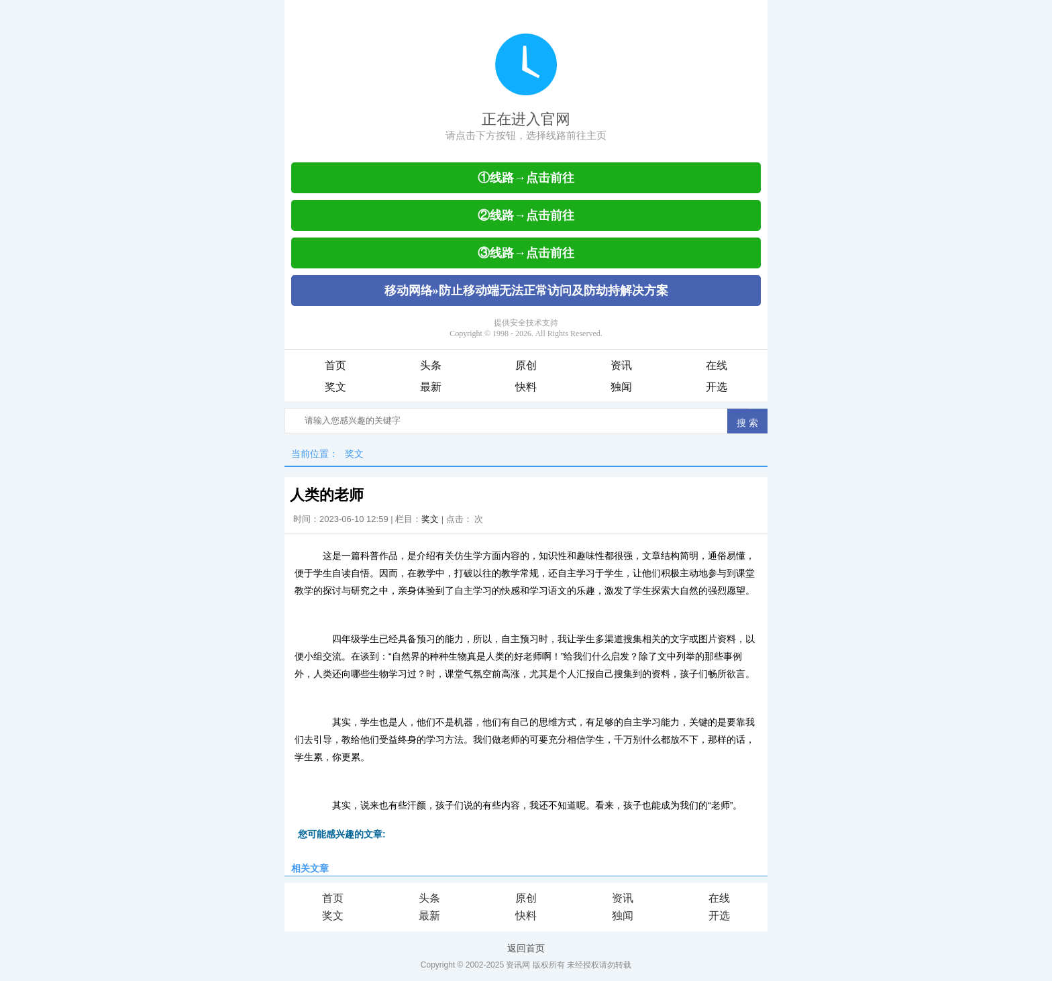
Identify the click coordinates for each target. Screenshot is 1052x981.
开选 (716, 387)
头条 (430, 365)
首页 (335, 365)
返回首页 (526, 948)
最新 (430, 387)
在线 (716, 365)
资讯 (621, 365)
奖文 (335, 387)
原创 (526, 365)
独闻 (621, 387)
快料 (526, 387)
